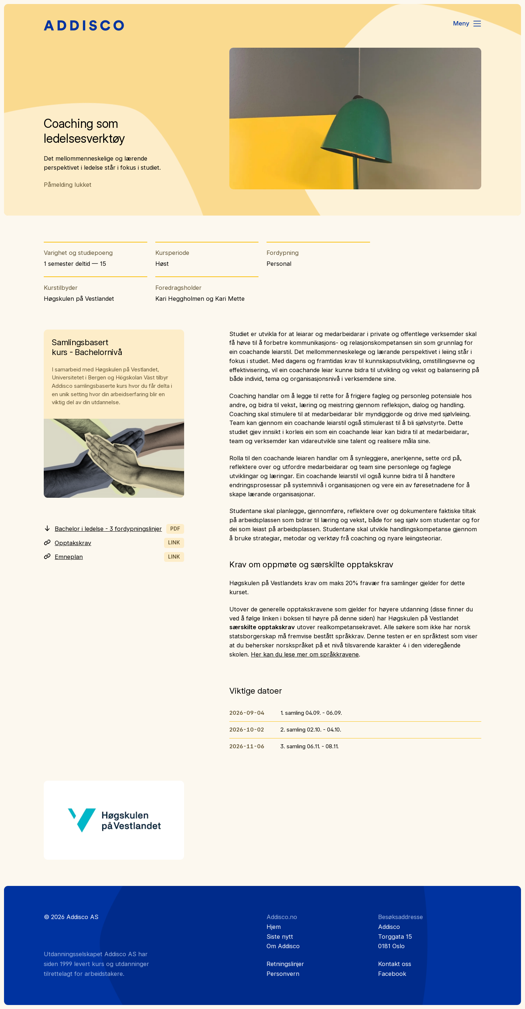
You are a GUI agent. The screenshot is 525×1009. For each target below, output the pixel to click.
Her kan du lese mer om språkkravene (305, 654)
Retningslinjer (285, 963)
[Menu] (467, 24)
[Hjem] (84, 26)
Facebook (392, 973)
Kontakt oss (394, 963)
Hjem (274, 926)
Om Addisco (283, 946)
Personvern (283, 973)
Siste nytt (280, 936)
